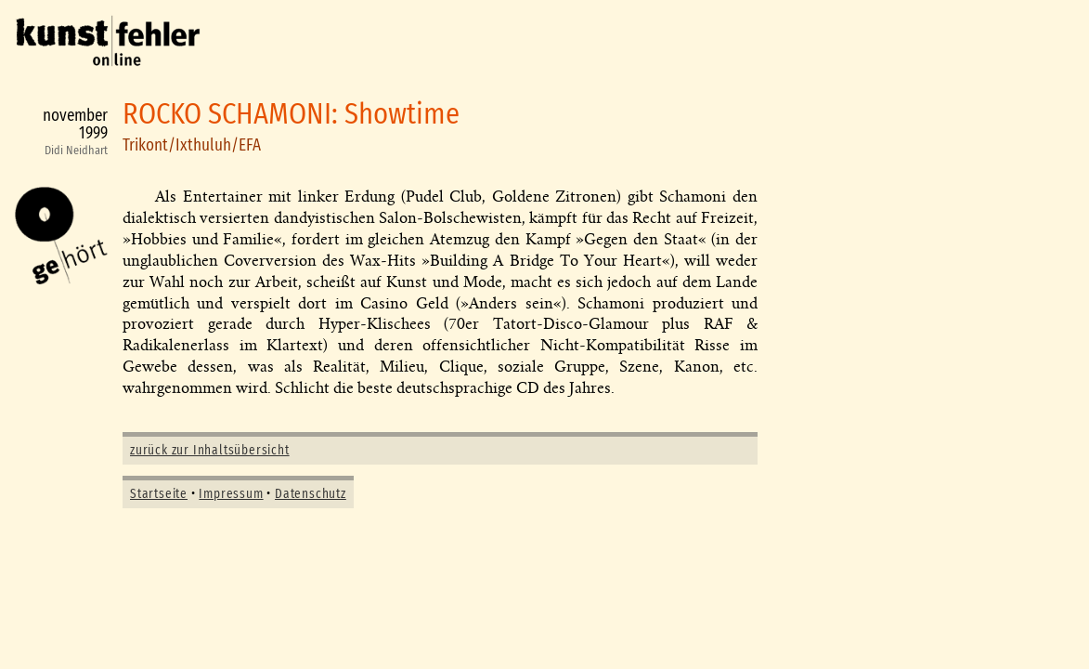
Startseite (159, 494)
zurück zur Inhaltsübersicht (210, 450)
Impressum (231, 494)
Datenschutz (310, 494)
